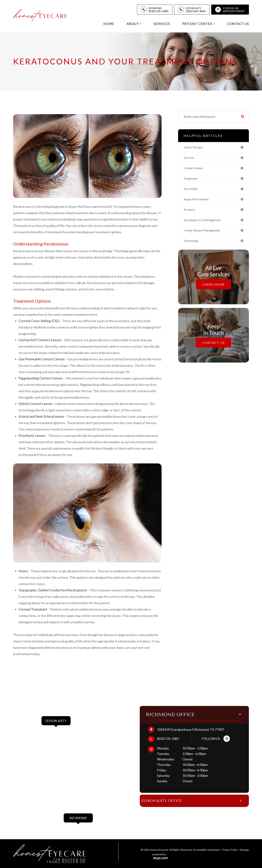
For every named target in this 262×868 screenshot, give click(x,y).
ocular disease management (204, 233)
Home (108, 24)
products (190, 212)
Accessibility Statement (206, 850)
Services (162, 24)
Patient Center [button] (198, 24)
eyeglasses (192, 180)
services (190, 158)
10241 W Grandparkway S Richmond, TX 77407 (190, 727)
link (43, 714)
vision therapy (194, 147)
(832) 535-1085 (168, 736)
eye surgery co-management (205, 223)
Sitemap (244, 850)
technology (192, 244)
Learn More (214, 288)
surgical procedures (198, 201)
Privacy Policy (230, 850)
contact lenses (195, 169)
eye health (192, 190)
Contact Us (238, 24)
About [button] (134, 24)
